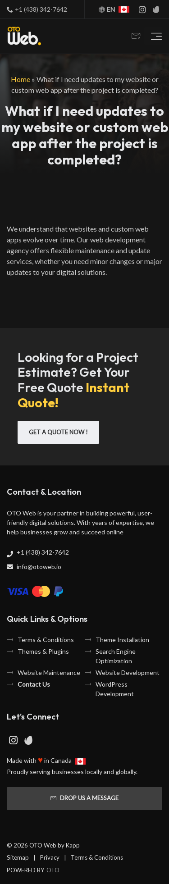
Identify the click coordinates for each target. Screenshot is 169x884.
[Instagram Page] (142, 9)
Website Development (128, 672)
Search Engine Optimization (116, 656)
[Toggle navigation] (153, 36)
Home (20, 79)
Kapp (73, 845)
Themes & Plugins (43, 651)
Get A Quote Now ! (58, 432)
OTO (52, 870)
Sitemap (18, 857)
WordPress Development (115, 688)
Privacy (49, 857)
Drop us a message (84, 798)
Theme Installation (122, 639)
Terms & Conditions (46, 639)
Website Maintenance (49, 672)
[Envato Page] (156, 9)
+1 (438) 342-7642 (41, 9)
